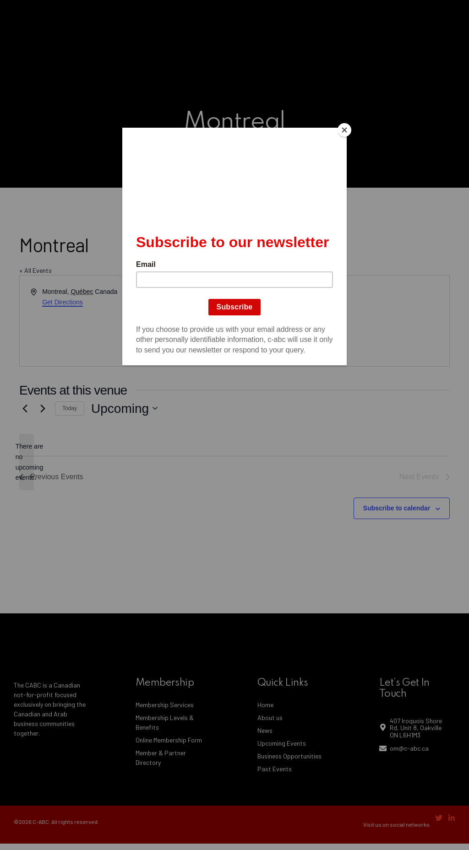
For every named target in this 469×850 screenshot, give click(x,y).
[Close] (344, 130)
